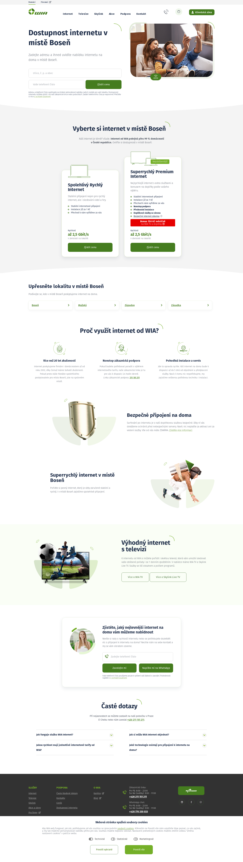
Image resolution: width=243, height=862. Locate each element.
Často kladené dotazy (67, 801)
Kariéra (99, 801)
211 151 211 (135, 385)
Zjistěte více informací (180, 438)
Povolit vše (139, 850)
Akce (112, 14)
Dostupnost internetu (66, 815)
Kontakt (141, 14)
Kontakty (60, 805)
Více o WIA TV (135, 584)
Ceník (59, 810)
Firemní (46, 2)
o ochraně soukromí (42, 104)
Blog (97, 805)
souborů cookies (125, 828)
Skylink (98, 14)
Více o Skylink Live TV (168, 584)
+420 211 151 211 (135, 727)
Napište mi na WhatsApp (156, 675)
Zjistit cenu (103, 92)
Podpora (125, 14)
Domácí (32, 2)
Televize (83, 14)
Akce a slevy (35, 815)
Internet (68, 14)
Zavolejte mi (119, 675)
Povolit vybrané (104, 850)
